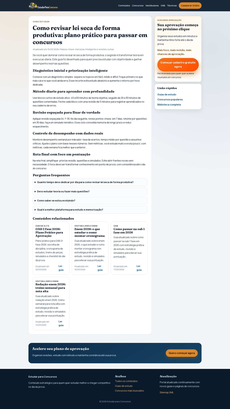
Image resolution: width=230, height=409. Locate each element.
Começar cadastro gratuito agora (178, 64)
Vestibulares (152, 5)
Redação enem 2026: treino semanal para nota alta (50, 288)
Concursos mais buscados (129, 390)
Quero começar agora (182, 353)
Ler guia (61, 267)
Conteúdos (124, 5)
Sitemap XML (167, 392)
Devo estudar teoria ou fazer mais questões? (63, 191)
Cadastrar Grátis (190, 5)
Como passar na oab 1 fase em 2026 (129, 230)
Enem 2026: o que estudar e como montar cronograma (90, 232)
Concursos (137, 5)
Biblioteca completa (169, 104)
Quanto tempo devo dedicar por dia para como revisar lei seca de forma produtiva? (85, 182)
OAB (163, 5)
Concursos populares (170, 99)
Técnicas (172, 5)
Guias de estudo (166, 94)
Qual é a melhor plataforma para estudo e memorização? (70, 209)
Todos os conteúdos (126, 381)
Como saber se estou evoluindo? (56, 200)
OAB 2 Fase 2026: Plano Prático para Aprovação (49, 232)
